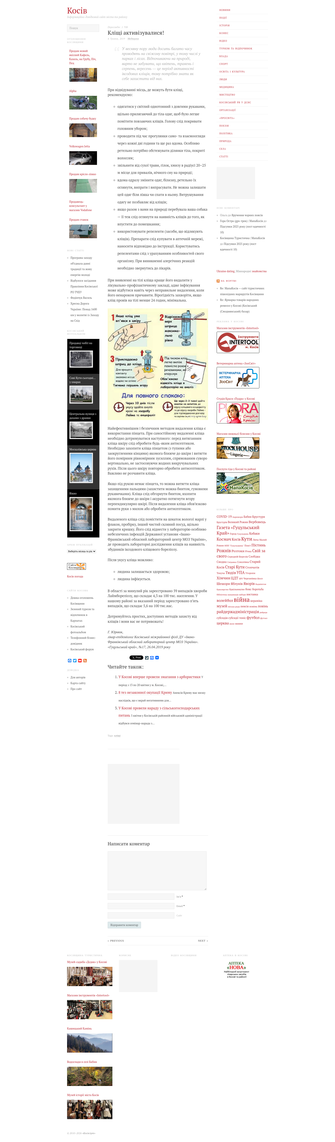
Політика (226, 133)
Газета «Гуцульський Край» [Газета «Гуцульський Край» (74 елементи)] (238, 530)
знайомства (259, 271)
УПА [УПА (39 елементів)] (241, 572)
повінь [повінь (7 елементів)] (253, 606)
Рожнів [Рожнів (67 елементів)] (224, 550)
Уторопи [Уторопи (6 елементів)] (250, 573)
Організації (227, 110)
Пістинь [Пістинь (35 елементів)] (258, 544)
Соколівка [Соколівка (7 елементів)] (243, 562)
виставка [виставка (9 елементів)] (252, 594)
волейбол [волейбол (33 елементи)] (225, 600)
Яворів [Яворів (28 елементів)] (249, 583)
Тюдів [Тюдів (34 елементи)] (230, 572)
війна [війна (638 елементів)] (242, 599)
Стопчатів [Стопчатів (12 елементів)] (252, 567)
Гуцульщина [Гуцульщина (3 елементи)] (242, 534)
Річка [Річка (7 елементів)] (248, 551)
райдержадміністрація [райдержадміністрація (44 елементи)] (238, 611)
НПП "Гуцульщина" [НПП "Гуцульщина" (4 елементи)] (234, 545)
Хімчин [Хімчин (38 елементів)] (223, 577)
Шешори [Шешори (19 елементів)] (223, 583)
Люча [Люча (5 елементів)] (256, 539)
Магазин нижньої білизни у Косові (239, 434)
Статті (223, 156)
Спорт (223, 63)
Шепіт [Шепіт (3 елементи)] (260, 578)
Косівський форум (82, 649)
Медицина (226, 87)
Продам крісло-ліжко (82, 174)
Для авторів (78, 677)
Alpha (72, 91)
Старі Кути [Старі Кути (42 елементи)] (235, 567)
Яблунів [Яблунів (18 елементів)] (237, 583)
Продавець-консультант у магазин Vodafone (80, 206)
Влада (223, 56)
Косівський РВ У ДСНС (235, 102)
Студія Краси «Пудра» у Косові (236, 399)
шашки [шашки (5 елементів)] (239, 623)
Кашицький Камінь (79, 1028)
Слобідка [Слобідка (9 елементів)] (254, 556)
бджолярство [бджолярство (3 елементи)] (223, 589)
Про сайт (76, 689)
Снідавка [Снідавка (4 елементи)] (232, 562)
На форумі (229, 281)
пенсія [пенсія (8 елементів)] (245, 606)
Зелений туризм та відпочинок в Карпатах (82, 615)
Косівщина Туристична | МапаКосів (242, 238)
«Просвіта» (227, 118)
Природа (225, 141)
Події (223, 17)
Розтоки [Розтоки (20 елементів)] (238, 551)
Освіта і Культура (232, 71)
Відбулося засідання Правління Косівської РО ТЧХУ (84, 286)
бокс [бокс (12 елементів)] (248, 589)
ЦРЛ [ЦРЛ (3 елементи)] (241, 578)
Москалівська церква (82, 449)
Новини (225, 10)
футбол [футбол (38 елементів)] (253, 617)
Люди (223, 79)
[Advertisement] (236, 183)
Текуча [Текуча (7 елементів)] (221, 573)
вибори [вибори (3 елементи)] (242, 594)
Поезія (224, 125)
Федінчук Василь (81, 298)
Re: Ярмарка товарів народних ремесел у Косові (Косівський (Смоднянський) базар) (239, 305)
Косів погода (75, 576)
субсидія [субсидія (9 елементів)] (222, 618)
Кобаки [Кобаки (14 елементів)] (254, 533)
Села (222, 148)
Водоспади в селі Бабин (82, 1062)
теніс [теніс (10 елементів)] (242, 618)
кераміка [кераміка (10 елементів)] (256, 601)
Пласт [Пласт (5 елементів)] (247, 545)
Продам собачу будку (82, 118)
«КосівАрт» (88, 1133)
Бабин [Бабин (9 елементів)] (247, 517)
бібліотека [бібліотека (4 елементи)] (222, 594)
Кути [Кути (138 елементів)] (246, 538)
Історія (224, 25)
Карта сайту (78, 683)
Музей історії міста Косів (83, 1095)
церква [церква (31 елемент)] (223, 623)
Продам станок (78, 220)
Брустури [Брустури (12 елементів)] (258, 517)
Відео (223, 40)
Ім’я (179, 896)
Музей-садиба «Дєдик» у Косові (87, 962)
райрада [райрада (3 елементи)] (263, 612)
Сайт (179, 915)
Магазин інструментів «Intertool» (238, 328)
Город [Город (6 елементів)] (233, 533)
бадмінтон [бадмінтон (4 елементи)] (260, 584)
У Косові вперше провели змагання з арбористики (160, 677)
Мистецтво (227, 94)
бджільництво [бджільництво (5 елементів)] (237, 589)
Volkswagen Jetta (79, 146)
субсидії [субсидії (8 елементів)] (233, 618)
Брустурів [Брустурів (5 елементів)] (222, 522)
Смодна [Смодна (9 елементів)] (222, 562)
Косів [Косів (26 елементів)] (236, 539)
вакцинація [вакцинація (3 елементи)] (233, 594)
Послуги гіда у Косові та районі (236, 469)
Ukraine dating (226, 271)
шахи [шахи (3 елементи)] (231, 623)
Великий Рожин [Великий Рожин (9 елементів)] (238, 522)
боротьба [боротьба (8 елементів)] (257, 589)
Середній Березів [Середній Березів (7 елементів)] (237, 556)
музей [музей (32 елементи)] (222, 606)
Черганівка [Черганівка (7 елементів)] (250, 578)
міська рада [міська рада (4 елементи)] (234, 606)
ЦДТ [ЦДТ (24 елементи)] (234, 578)
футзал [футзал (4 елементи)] (263, 618)
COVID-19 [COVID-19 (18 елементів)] (224, 516)
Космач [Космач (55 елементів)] (224, 539)
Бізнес (224, 33)
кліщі (117, 735)
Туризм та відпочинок (236, 48)
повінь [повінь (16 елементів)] (263, 606)
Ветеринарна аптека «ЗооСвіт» (236, 363)
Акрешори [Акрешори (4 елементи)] (237, 516)
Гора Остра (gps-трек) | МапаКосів (241, 221)
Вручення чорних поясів (247, 215)
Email (180, 906)
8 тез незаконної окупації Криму (145, 692)
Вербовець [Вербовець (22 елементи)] (257, 521)
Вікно (72, 493)
